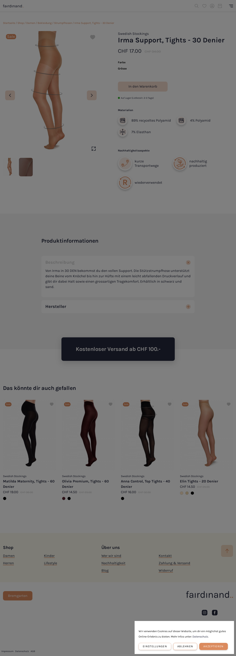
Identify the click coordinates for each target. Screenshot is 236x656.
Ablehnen (185, 646)
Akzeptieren (213, 646)
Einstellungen (155, 646)
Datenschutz (200, 636)
